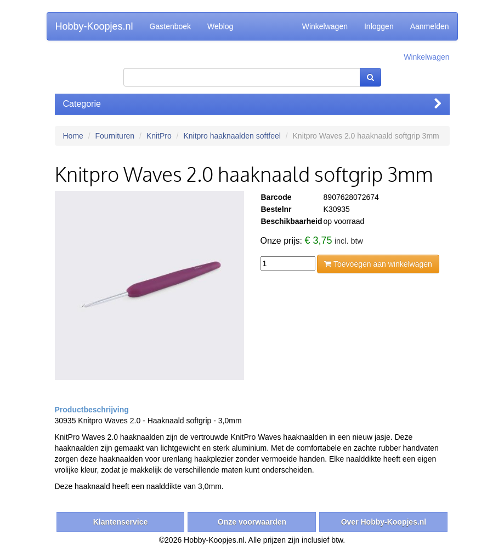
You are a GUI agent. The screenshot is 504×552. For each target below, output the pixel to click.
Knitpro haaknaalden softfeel (231, 135)
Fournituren (115, 135)
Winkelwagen (325, 26)
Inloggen (379, 26)
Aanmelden (429, 26)
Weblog (220, 26)
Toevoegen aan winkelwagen (378, 264)
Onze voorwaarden (252, 522)
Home (73, 135)
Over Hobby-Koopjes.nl (384, 522)
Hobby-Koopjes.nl (94, 26)
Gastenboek (170, 26)
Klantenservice (120, 522)
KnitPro (159, 135)
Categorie (252, 103)
